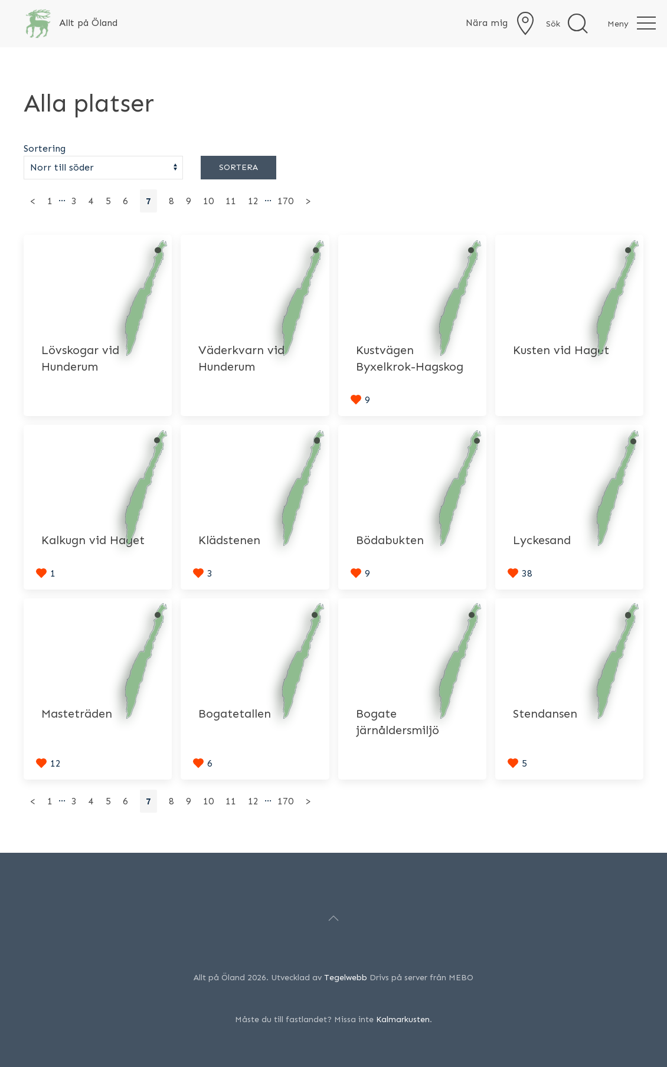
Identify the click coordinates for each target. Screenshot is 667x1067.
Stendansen (545, 713)
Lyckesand (542, 540)
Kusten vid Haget (561, 350)
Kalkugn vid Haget (93, 540)
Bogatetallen (234, 713)
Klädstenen (229, 540)
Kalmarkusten (403, 1019)
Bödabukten (390, 540)
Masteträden (76, 713)
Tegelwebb (345, 978)
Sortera (238, 167)
